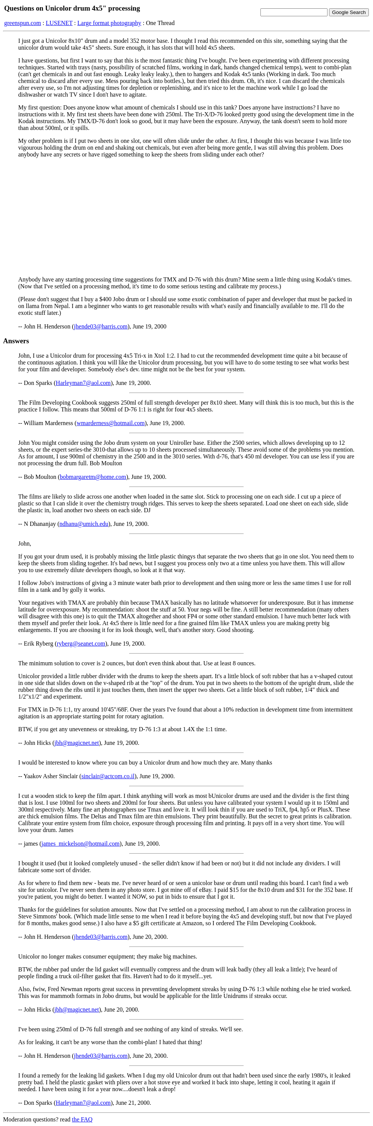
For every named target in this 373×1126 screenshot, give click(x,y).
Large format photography (109, 23)
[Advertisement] (186, 217)
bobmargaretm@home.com (93, 477)
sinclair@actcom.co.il (108, 776)
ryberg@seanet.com (81, 643)
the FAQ (82, 1119)
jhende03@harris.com (100, 326)
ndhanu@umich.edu (84, 524)
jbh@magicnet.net (77, 743)
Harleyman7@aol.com (83, 383)
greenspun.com (22, 23)
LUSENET (59, 23)
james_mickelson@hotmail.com (80, 843)
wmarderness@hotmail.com (111, 423)
